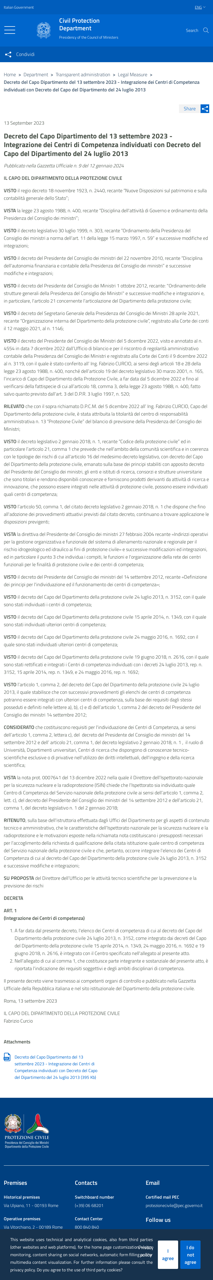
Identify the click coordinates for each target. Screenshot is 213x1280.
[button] (206, 30)
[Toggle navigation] (9, 30)
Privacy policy (146, 1251)
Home (10, 74)
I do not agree (190, 1255)
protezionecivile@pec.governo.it (174, 1205)
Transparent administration (83, 74)
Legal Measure (132, 74)
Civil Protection (88, 24)
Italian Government (19, 7)
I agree (168, 1254)
